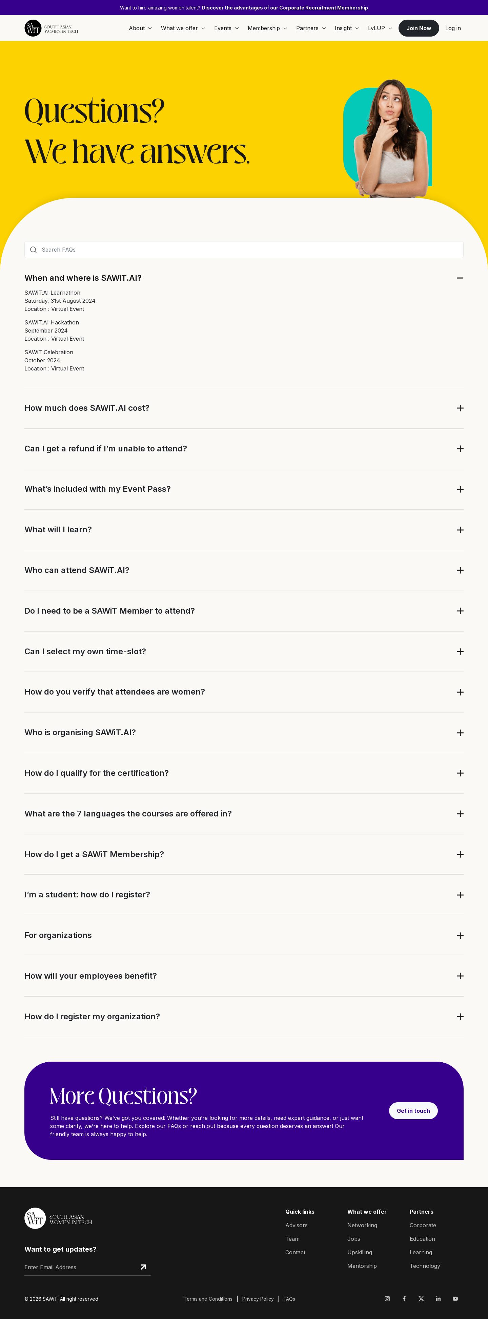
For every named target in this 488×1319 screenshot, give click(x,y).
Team (292, 1238)
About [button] (140, 28)
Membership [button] (267, 28)
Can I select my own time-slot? (85, 651)
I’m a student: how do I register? (87, 894)
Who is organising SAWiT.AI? (80, 732)
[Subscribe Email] (143, 1267)
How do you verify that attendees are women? (114, 692)
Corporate (423, 1225)
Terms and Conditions (208, 1299)
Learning (421, 1252)
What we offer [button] (183, 28)
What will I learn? (58, 529)
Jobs (353, 1238)
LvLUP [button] (380, 28)
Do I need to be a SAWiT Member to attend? (109, 611)
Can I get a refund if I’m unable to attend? (105, 448)
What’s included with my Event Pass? (97, 489)
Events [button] (226, 28)
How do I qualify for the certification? (96, 773)
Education (422, 1238)
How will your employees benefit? (90, 976)
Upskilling (359, 1252)
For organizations (58, 935)
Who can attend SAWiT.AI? (76, 570)
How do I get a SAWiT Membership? (94, 854)
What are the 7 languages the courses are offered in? (128, 813)
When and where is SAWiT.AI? (83, 278)
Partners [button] (311, 28)
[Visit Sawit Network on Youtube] (455, 1298)
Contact (295, 1252)
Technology (425, 1265)
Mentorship (362, 1265)
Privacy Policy (258, 1299)
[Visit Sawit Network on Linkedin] (438, 1298)
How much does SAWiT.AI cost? (86, 408)
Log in (453, 28)
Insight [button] (347, 28)
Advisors (296, 1225)
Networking (362, 1225)
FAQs (289, 1299)
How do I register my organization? (92, 1016)
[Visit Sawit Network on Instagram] (388, 1298)
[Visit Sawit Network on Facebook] (404, 1298)
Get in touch (413, 1110)
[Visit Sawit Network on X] (421, 1298)
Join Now (418, 28)
